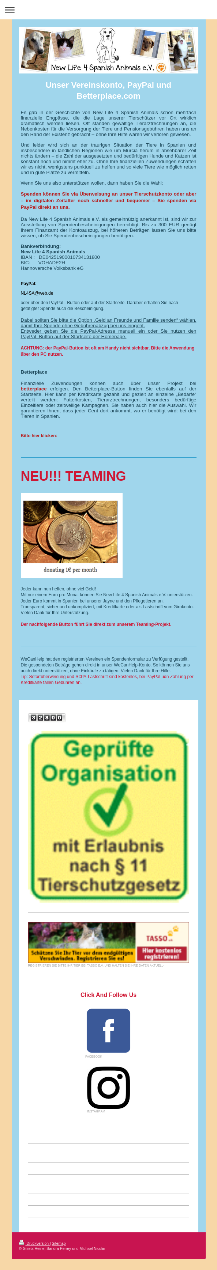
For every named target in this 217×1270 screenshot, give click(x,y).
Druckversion (34, 1243)
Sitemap (59, 1243)
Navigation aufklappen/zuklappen (108, 10)
